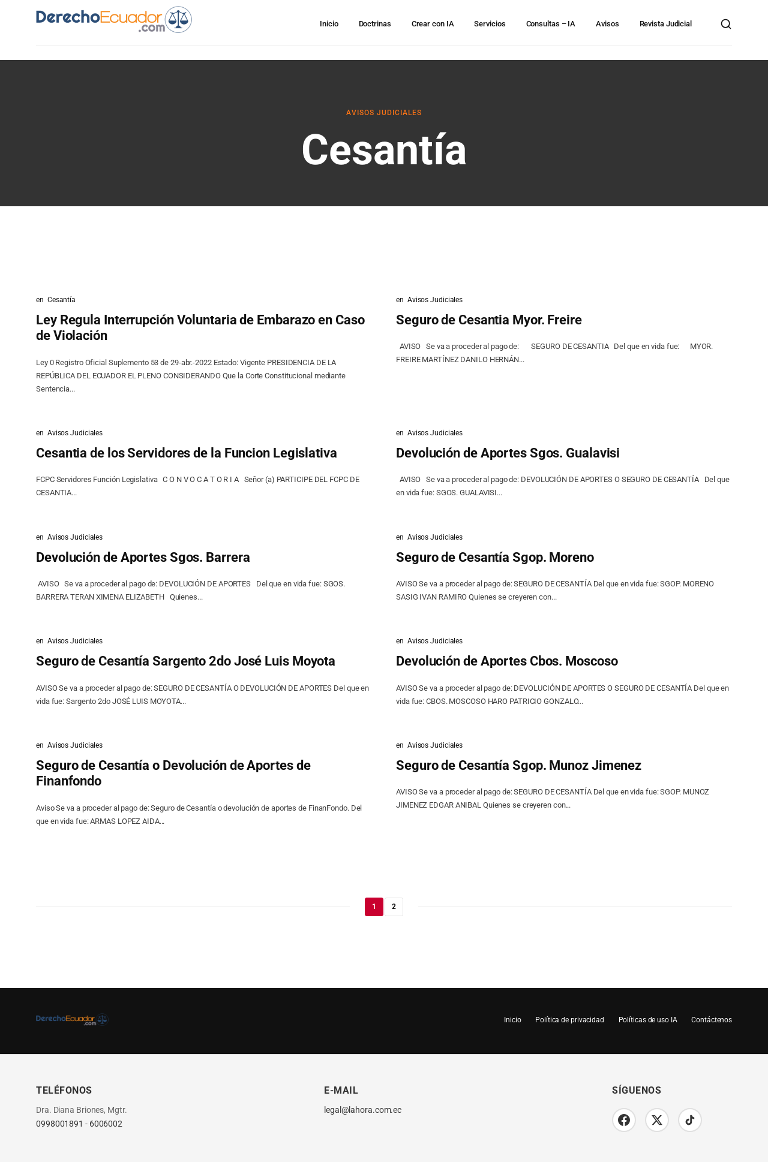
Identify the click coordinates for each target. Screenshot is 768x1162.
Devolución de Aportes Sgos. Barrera (143, 557)
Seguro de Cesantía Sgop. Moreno (495, 557)
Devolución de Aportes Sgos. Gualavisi (508, 452)
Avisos (607, 23)
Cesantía (61, 299)
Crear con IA (433, 23)
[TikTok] (690, 1120)
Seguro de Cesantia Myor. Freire (489, 319)
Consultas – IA (551, 23)
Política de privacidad (569, 1020)
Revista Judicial (666, 23)
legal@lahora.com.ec (362, 1110)
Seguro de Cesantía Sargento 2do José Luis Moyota (185, 661)
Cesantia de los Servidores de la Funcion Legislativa (186, 452)
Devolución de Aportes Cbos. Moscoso (507, 661)
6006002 (105, 1124)
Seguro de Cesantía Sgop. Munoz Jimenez (518, 765)
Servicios (489, 23)
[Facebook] (624, 1120)
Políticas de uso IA (647, 1020)
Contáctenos (711, 1020)
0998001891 (59, 1124)
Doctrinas (375, 23)
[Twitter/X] (657, 1120)
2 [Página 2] (394, 906)
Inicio (329, 23)
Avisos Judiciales (384, 113)
